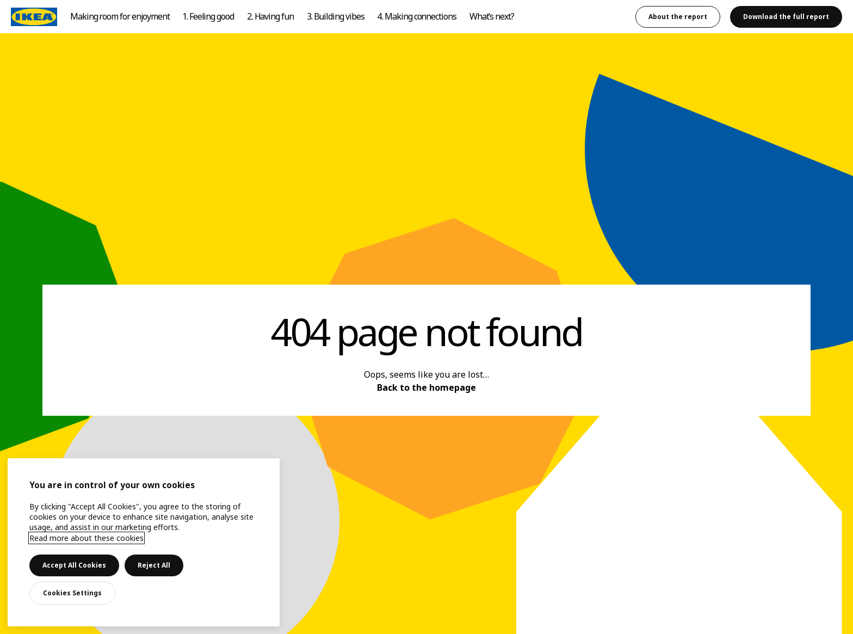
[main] (144, 542)
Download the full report (786, 16)
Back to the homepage (426, 387)
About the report (677, 16)
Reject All (154, 565)
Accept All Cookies (74, 565)
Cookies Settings (72, 593)
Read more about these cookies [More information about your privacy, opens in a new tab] (86, 538)
